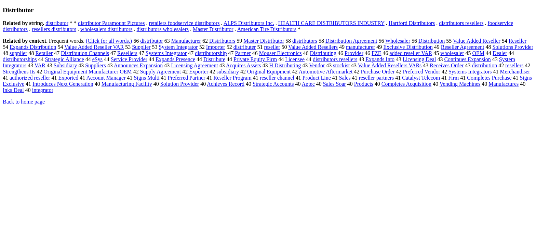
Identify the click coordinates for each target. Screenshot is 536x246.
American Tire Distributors (266, 29)
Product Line (317, 78)
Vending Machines (460, 84)
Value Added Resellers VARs (390, 65)
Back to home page (24, 102)
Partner (243, 53)
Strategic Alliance (64, 59)
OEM (478, 53)
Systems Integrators (470, 71)
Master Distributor (213, 29)
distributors (304, 41)
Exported (68, 78)
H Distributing (285, 65)
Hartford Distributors (412, 23)
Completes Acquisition (406, 84)
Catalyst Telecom (421, 78)
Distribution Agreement (351, 41)
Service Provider (129, 59)
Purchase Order (377, 71)
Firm (453, 78)
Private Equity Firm (255, 59)
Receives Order (447, 65)
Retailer (44, 53)
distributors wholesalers (163, 29)
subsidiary (227, 71)
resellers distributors (54, 29)
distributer (244, 47)
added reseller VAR (410, 53)
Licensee (295, 59)
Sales (345, 78)
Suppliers (95, 65)
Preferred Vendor (421, 71)
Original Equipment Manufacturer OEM (88, 71)
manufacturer (360, 47)
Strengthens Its (19, 71)
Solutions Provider (512, 47)
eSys (97, 59)
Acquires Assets (243, 65)
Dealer (500, 53)
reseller (272, 47)
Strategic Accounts (273, 84)
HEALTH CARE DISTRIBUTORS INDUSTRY (331, 23)
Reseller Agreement (462, 47)
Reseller (517, 41)
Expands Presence (175, 59)
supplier (18, 53)
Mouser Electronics (280, 53)
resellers (514, 65)
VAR (40, 65)
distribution (484, 65)
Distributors (222, 41)
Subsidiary (65, 65)
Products (363, 84)
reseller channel (277, 78)
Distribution (431, 41)
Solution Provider (179, 84)
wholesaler (452, 53)
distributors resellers (461, 23)
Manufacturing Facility (127, 84)
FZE (376, 53)
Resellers (127, 53)
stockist (341, 65)
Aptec (308, 84)
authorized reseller (30, 78)
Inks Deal (13, 90)
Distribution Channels (85, 53)
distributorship (211, 53)
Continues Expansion (467, 59)
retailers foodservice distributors (184, 23)
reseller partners (376, 78)
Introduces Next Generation (62, 84)
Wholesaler (397, 41)
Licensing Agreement (194, 65)
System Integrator (178, 47)
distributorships (20, 59)
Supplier (141, 47)
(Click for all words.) (109, 41)
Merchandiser (515, 71)
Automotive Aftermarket (326, 71)
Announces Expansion (138, 65)
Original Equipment (269, 71)
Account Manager (105, 78)
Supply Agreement (160, 71)
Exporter (198, 71)
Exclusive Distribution (407, 47)
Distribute (214, 59)
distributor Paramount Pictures (111, 23)
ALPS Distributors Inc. (249, 23)
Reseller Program (232, 78)
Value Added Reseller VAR (94, 47)
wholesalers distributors (106, 29)
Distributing (323, 53)
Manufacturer (186, 41)
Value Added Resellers (313, 47)
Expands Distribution (33, 47)
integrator (42, 90)
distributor (56, 23)
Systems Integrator (166, 53)
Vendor (317, 65)
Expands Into (379, 59)
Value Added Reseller (476, 41)
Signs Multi (146, 78)
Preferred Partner (186, 78)
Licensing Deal (419, 59)
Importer (215, 47)
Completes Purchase (489, 78)
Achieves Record (225, 84)
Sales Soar (334, 84)
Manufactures (503, 84)
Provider (354, 53)
